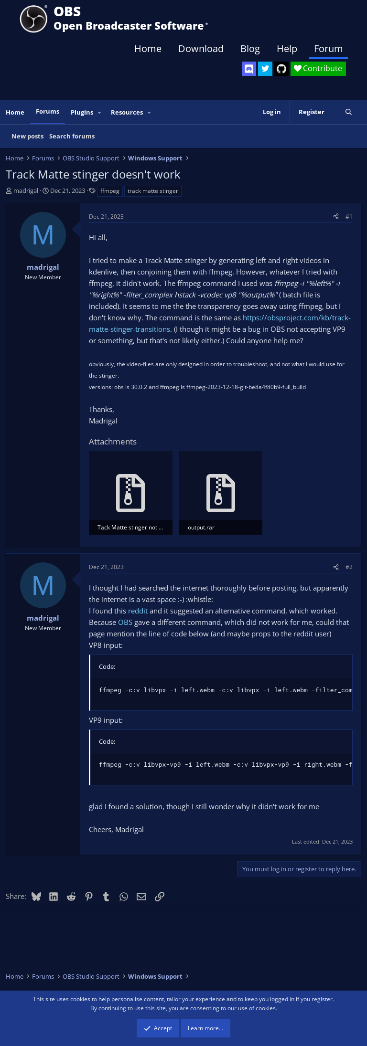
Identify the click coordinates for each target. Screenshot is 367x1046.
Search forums (72, 136)
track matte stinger (153, 191)
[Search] (348, 112)
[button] (100, 112)
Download (201, 48)
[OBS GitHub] (281, 69)
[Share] (336, 216)
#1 (349, 216)
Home (148, 48)
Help (287, 48)
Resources (127, 112)
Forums (47, 111)
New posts (27, 136)
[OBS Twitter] (265, 69)
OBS (125, 622)
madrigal (25, 190)
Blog (250, 48)
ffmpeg (109, 191)
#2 (349, 567)
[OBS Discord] (249, 69)
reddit (138, 610)
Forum (328, 48)
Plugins (82, 112)
